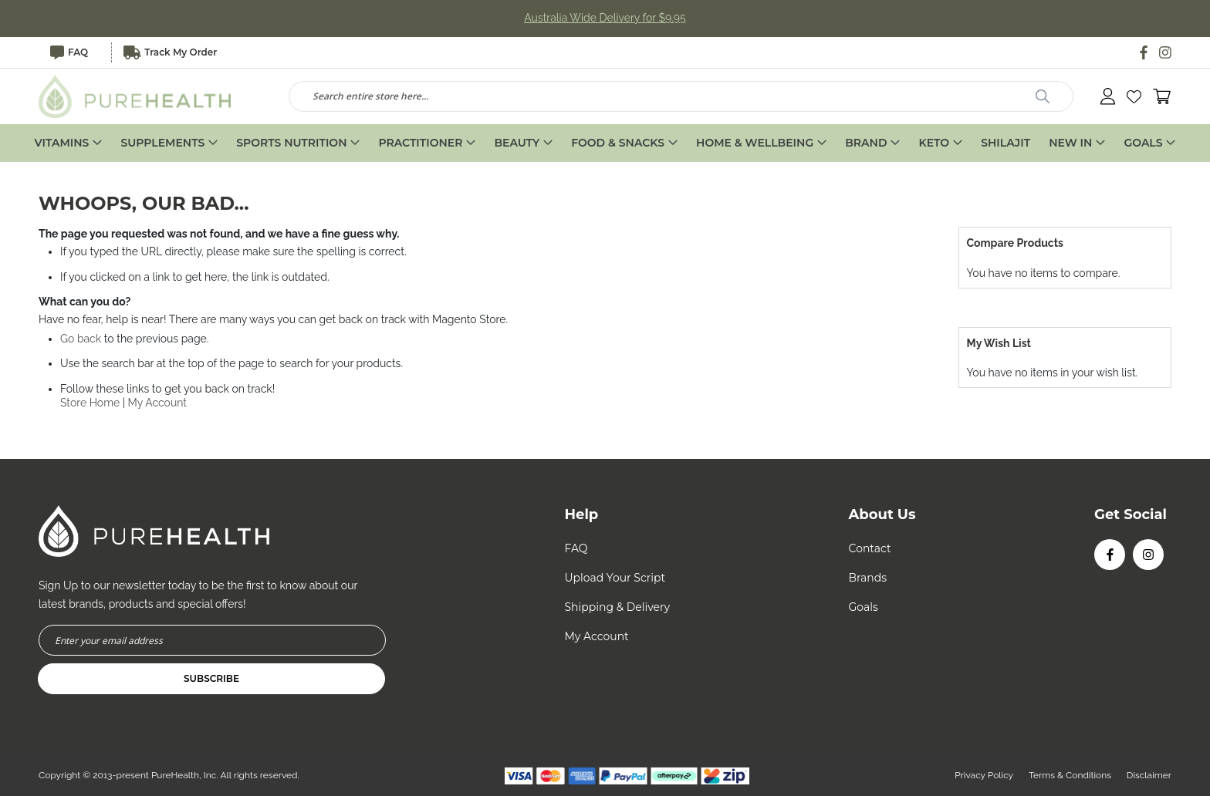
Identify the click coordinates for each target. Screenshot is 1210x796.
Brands (868, 578)
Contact (870, 548)
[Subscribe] (211, 678)
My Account (158, 402)
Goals (863, 607)
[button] (1134, 96)
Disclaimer (1149, 775)
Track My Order (170, 52)
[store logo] (135, 96)
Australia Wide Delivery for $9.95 (605, 18)
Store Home (90, 402)
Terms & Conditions (1070, 775)
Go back (80, 339)
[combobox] (681, 96)
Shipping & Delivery (617, 607)
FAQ (69, 52)
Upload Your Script (614, 578)
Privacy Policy (983, 775)
